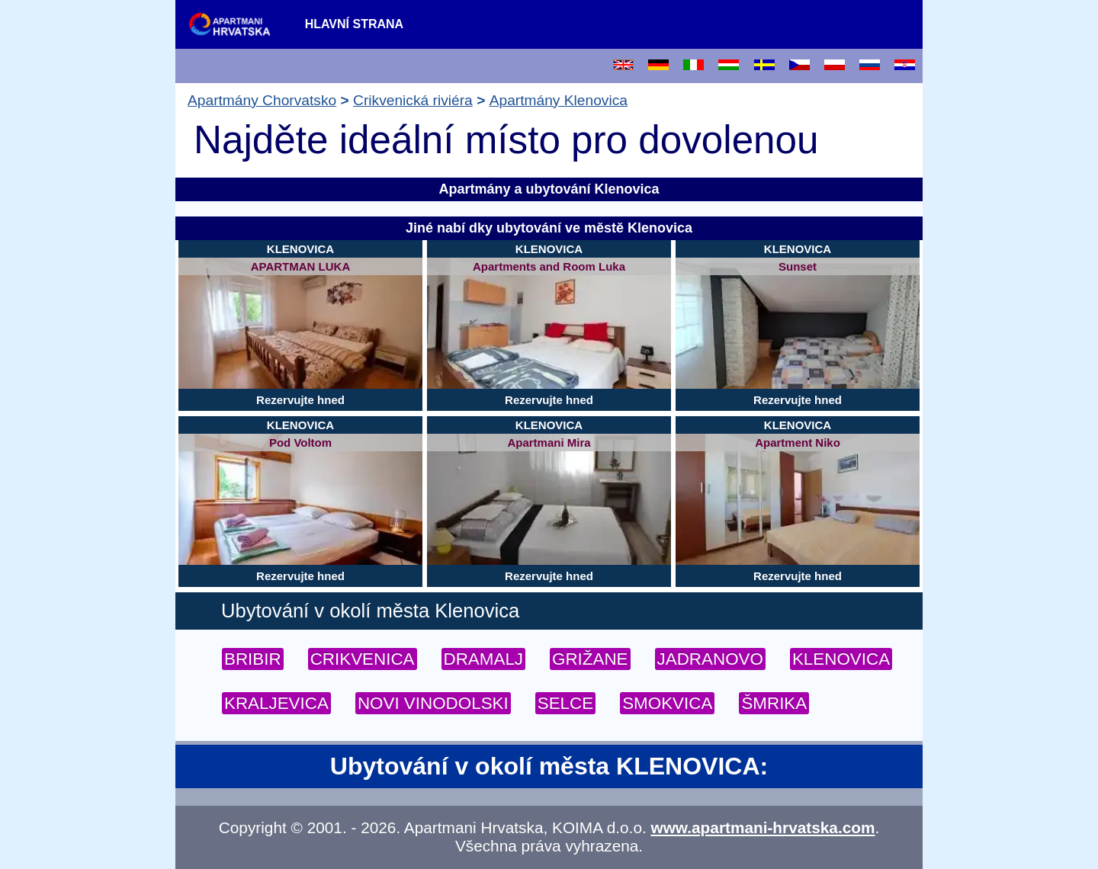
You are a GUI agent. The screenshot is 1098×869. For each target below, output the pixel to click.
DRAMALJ (484, 659)
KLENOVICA (841, 659)
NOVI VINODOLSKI (433, 703)
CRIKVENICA (362, 659)
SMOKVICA (667, 703)
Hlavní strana (354, 24)
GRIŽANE (590, 659)
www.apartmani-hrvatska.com (763, 827)
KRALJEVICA (276, 703)
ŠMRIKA (774, 703)
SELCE (565, 703)
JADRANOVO (710, 659)
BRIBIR (252, 659)
